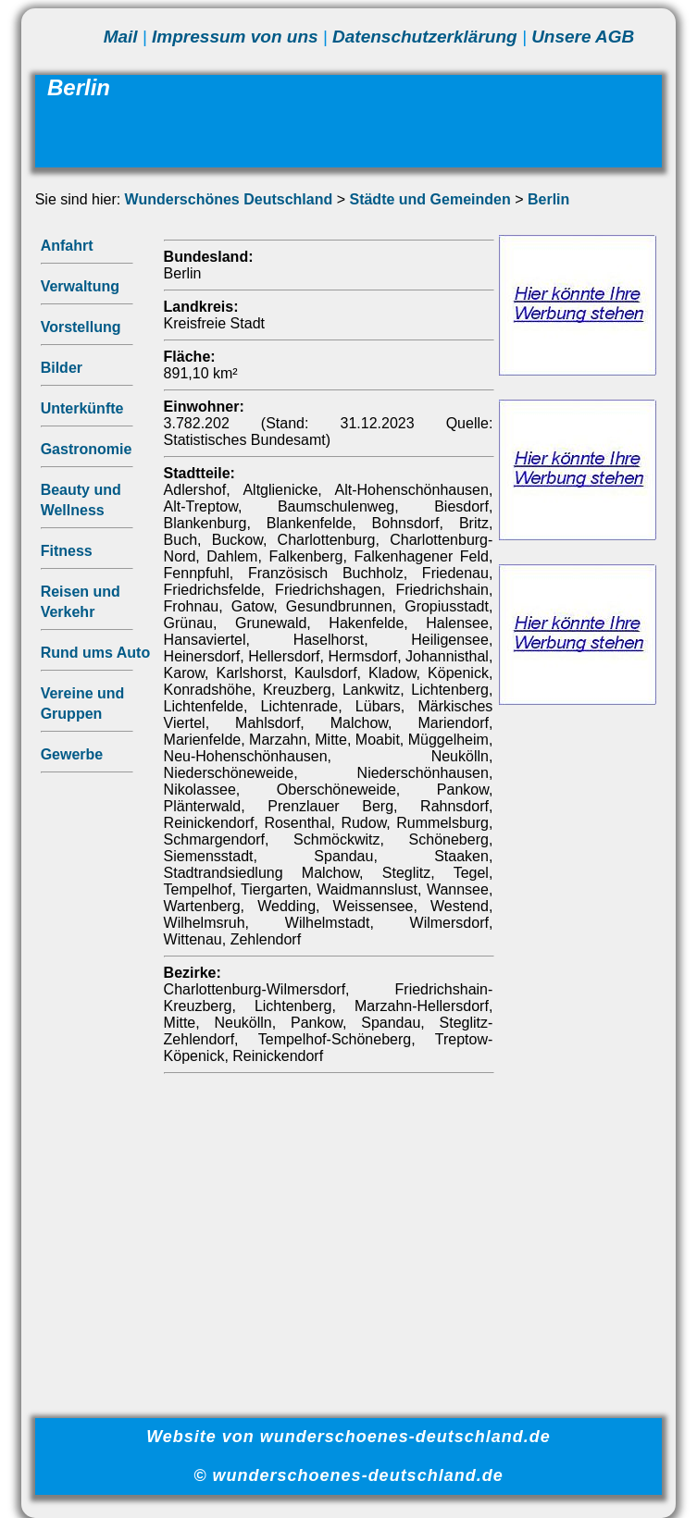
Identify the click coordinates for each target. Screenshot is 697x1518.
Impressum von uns (235, 36)
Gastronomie (86, 449)
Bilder (61, 368)
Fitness (67, 551)
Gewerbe (72, 754)
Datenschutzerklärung (424, 36)
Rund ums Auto (96, 652)
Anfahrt (67, 245)
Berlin (548, 199)
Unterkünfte (82, 408)
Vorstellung (81, 327)
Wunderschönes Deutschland (229, 199)
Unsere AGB (582, 36)
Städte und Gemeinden (429, 199)
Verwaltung (80, 286)
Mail (121, 36)
